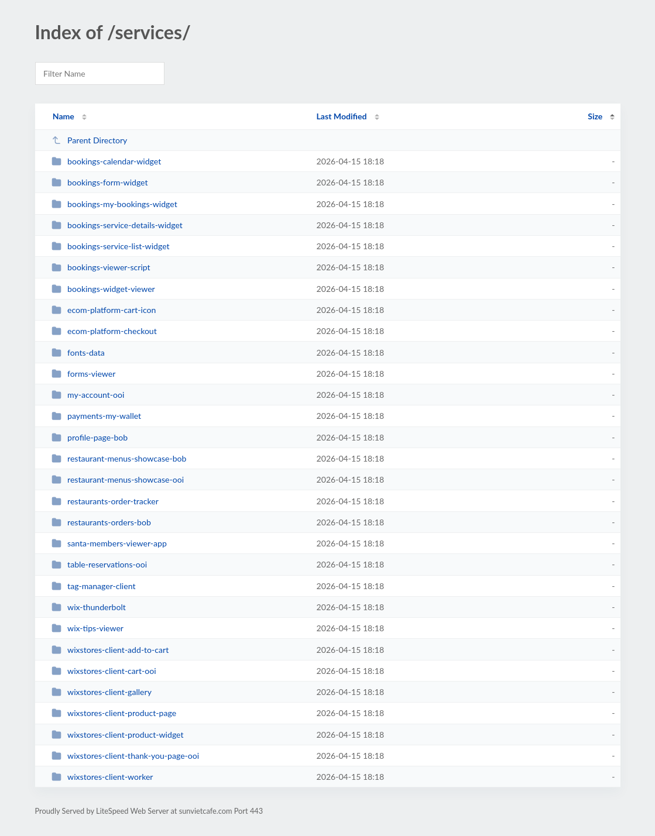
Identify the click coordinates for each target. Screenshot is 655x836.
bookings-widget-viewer (103, 289)
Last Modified (342, 116)
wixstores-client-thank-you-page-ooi (126, 756)
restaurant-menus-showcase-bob (119, 458)
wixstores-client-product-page (114, 713)
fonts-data (78, 352)
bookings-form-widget (100, 182)
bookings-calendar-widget (107, 161)
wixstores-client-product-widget (118, 734)
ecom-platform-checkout (104, 331)
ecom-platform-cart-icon (104, 310)
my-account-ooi (88, 395)
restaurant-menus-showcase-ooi (118, 479)
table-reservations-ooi (99, 564)
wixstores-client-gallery (102, 692)
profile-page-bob (90, 437)
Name (63, 116)
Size (595, 116)
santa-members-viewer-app (109, 543)
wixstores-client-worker (102, 777)
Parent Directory (90, 140)
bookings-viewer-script (101, 267)
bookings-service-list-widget (111, 246)
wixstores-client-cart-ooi (104, 671)
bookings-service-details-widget (117, 225)
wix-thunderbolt (89, 607)
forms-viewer (84, 374)
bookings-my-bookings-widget (114, 204)
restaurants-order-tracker (105, 501)
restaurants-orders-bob (101, 522)
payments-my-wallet (97, 416)
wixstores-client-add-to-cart (110, 650)
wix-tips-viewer (88, 628)
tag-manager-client (94, 586)
